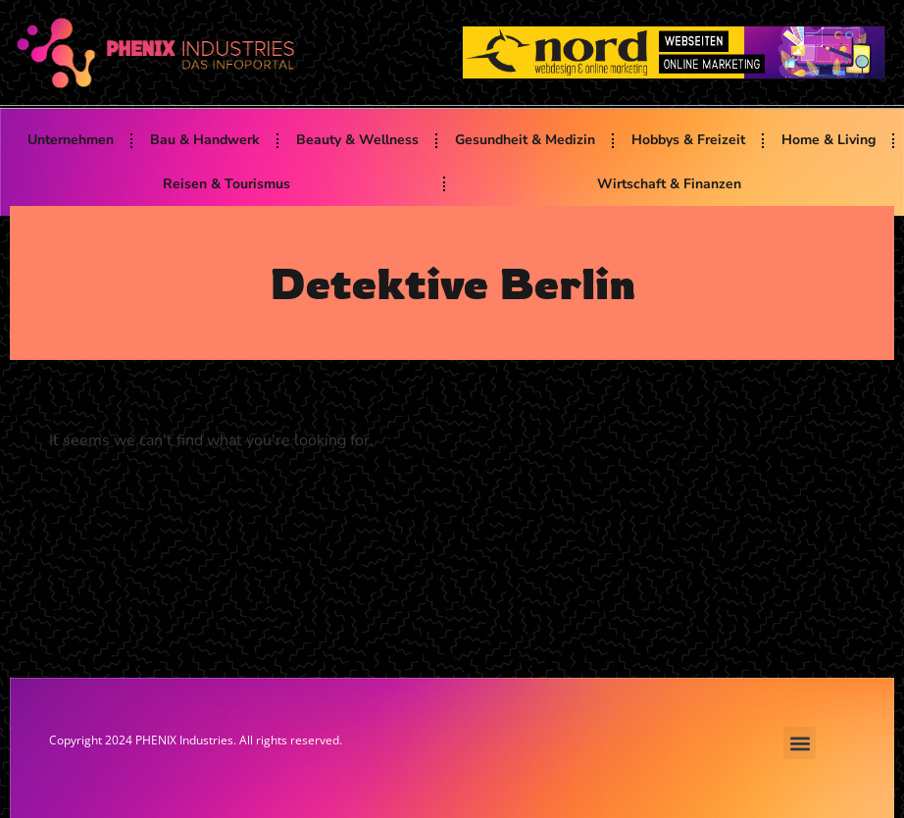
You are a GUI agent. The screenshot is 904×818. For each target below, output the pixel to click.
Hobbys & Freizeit (688, 139)
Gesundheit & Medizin (525, 139)
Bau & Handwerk (205, 139)
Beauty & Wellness (357, 139)
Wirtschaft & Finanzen (669, 184)
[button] (799, 743)
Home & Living (828, 139)
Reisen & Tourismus (226, 184)
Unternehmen (70, 139)
